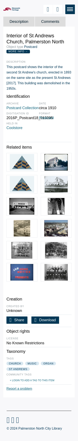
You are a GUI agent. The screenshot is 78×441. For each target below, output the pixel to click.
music (32, 363)
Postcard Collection (22, 108)
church (15, 363)
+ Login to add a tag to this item (32, 380)
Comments (50, 22)
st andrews (18, 369)
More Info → (18, 51)
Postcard (46, 118)
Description (19, 22)
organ (48, 363)
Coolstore (14, 128)
